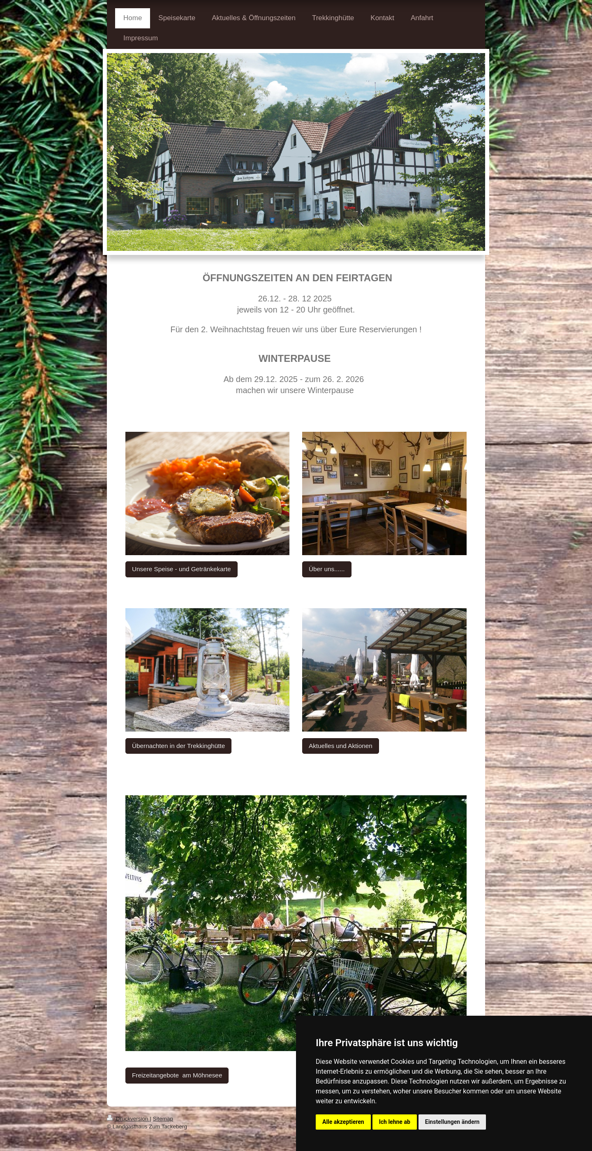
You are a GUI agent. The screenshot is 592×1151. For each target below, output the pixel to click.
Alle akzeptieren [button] (343, 1122)
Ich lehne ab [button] (394, 1122)
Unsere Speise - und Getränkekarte (181, 568)
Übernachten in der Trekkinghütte (178, 745)
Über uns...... (327, 568)
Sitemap (163, 1119)
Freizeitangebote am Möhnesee (177, 1075)
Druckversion (128, 1119)
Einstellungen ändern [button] (452, 1122)
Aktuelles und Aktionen (340, 745)
